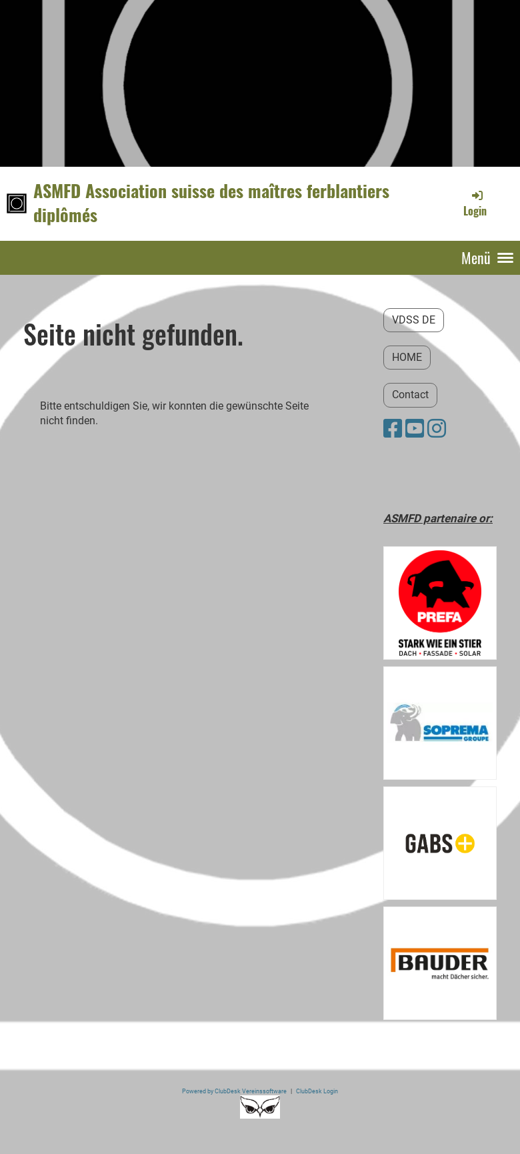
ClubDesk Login (317, 1091)
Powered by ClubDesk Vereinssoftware (234, 1091)
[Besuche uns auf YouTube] (414, 429)
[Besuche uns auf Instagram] (436, 429)
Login (475, 203)
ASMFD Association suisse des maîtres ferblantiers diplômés (211, 203)
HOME (407, 357)
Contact (410, 394)
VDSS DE (413, 320)
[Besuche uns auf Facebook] (392, 429)
